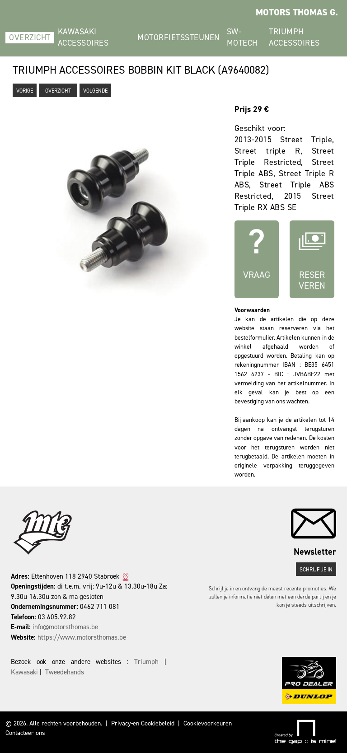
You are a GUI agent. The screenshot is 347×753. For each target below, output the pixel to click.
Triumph (146, 661)
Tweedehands (64, 672)
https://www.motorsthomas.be (82, 637)
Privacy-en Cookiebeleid (142, 723)
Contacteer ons (25, 733)
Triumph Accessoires (294, 37)
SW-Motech (242, 37)
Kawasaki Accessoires (83, 37)
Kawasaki (24, 672)
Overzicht (30, 37)
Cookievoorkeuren (207, 723)
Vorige (24, 90)
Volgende (95, 90)
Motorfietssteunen (178, 37)
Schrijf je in (316, 569)
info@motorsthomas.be (65, 626)
